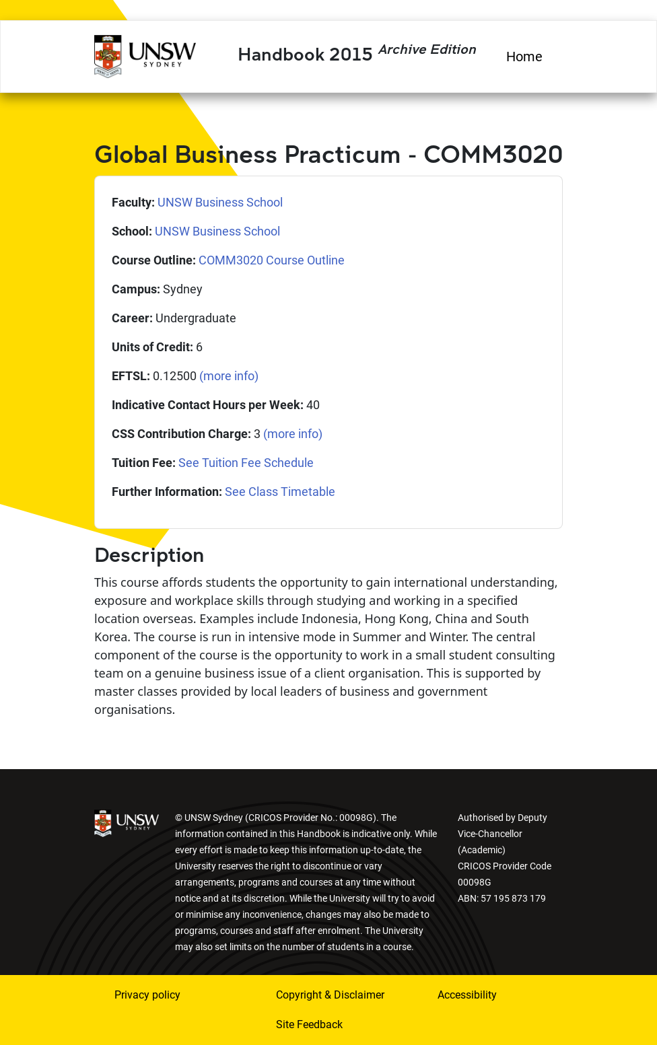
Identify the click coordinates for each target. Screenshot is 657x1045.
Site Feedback (309, 1024)
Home (524, 56)
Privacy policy (147, 994)
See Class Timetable (280, 491)
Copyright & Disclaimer (330, 994)
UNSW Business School (220, 202)
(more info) (228, 376)
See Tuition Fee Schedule (246, 463)
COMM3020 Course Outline (272, 260)
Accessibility (467, 994)
